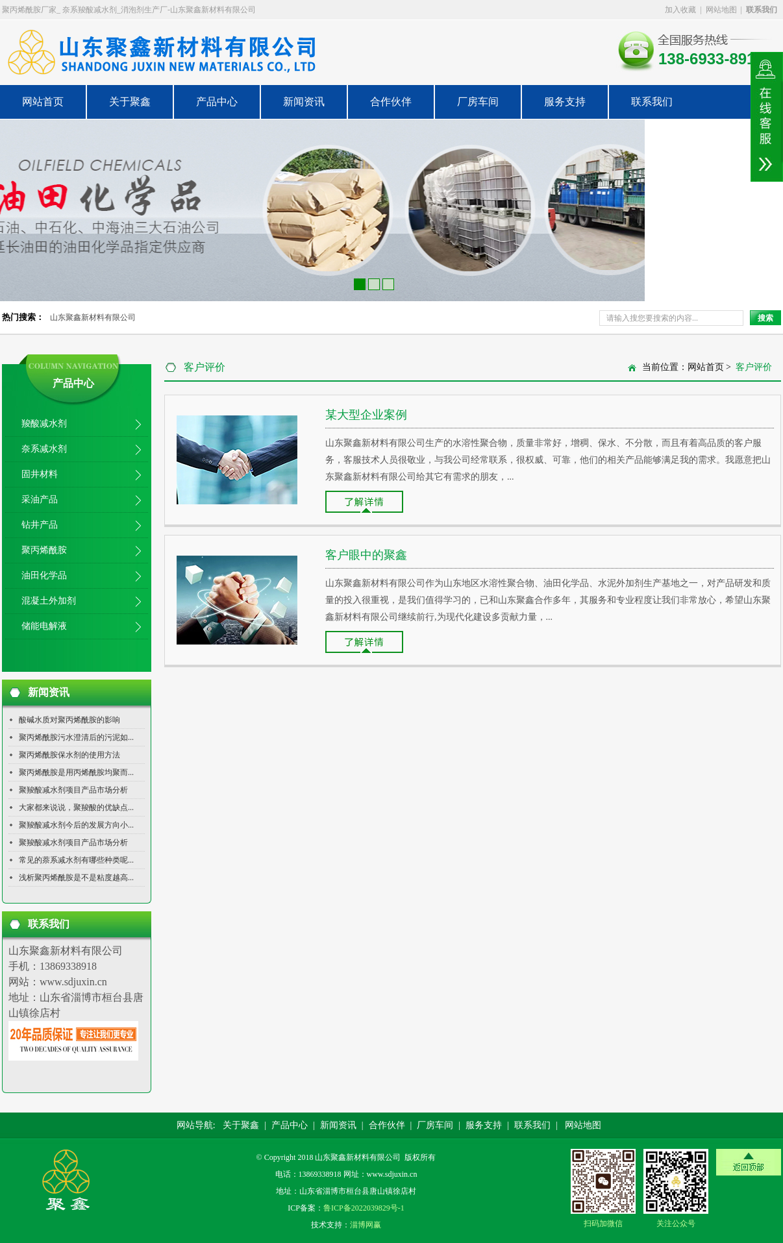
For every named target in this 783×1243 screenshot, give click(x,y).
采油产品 (39, 499)
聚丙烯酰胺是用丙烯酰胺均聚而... (76, 772)
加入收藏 (680, 9)
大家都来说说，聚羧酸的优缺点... (76, 807)
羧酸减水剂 (44, 423)
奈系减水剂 (44, 449)
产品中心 (217, 101)
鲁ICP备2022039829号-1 (363, 1207)
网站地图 (721, 9)
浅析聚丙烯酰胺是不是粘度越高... (76, 877)
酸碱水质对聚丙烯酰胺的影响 (69, 719)
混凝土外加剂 (48, 601)
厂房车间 (478, 101)
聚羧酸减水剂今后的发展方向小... (76, 825)
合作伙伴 (391, 101)
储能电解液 (44, 626)
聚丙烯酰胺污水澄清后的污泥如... (76, 737)
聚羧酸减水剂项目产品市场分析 (73, 789)
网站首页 (43, 101)
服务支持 (565, 101)
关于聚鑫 (130, 101)
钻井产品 (39, 525)
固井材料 (39, 474)
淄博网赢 (365, 1224)
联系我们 (652, 101)
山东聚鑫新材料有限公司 (93, 317)
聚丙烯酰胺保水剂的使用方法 (69, 754)
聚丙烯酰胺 (44, 550)
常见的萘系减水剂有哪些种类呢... (76, 860)
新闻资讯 (304, 101)
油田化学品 (44, 575)
